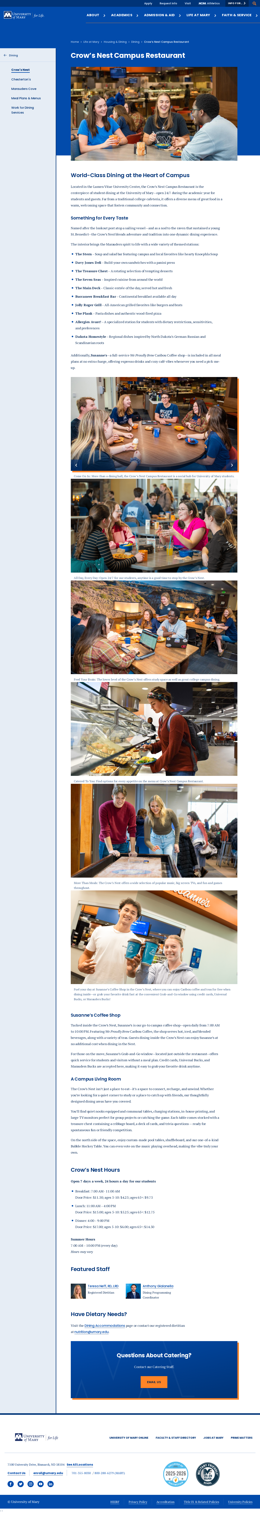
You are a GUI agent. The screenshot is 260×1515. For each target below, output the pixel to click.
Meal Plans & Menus (26, 98)
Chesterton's (21, 79)
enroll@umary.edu (48, 1473)
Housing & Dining (115, 42)
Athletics (213, 3)
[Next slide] (231, 465)
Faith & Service (240, 15)
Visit (188, 3)
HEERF (114, 1502)
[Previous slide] (76, 465)
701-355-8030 (81, 1473)
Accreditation (165, 1502)
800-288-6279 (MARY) (110, 1473)
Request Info (168, 3)
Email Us (154, 1382)
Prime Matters (241, 1438)
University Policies (240, 1502)
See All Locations (80, 1464)
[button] (237, 3)
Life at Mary (202, 15)
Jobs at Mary (213, 1438)
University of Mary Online (128, 1438)
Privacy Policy (138, 1502)
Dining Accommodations (105, 1325)
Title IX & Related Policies (201, 1502)
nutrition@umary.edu (91, 1332)
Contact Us (16, 1473)
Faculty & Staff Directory (176, 1438)
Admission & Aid (162, 15)
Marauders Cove (23, 89)
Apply (148, 3)
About (96, 15)
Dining (135, 42)
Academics (125, 15)
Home (75, 42)
